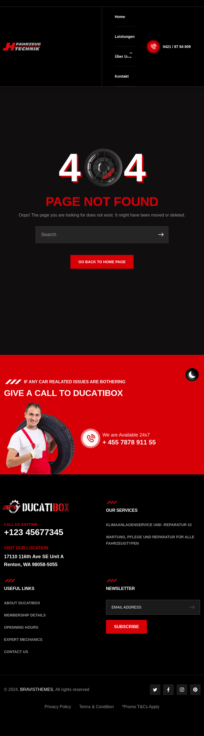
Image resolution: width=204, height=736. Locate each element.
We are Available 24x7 (165, 435)
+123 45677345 (33, 532)
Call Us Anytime (21, 524)
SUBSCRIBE (126, 626)
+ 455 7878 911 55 (169, 442)
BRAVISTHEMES (36, 689)
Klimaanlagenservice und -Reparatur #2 (149, 525)
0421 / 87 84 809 (177, 47)
